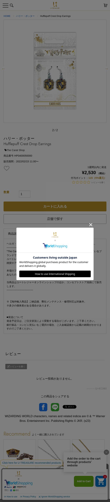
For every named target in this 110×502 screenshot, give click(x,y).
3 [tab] (60, 496)
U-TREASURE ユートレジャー (55, 5)
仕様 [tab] (31, 233)
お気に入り (98, 5)
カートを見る (105, 5)
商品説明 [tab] (13, 233)
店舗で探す (55, 219)
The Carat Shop (14, 150)
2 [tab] (55, 496)
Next (106, 68)
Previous (3, 68)
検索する (11, 5)
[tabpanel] (21, 464)
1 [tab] (49, 496)
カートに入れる (55, 206)
